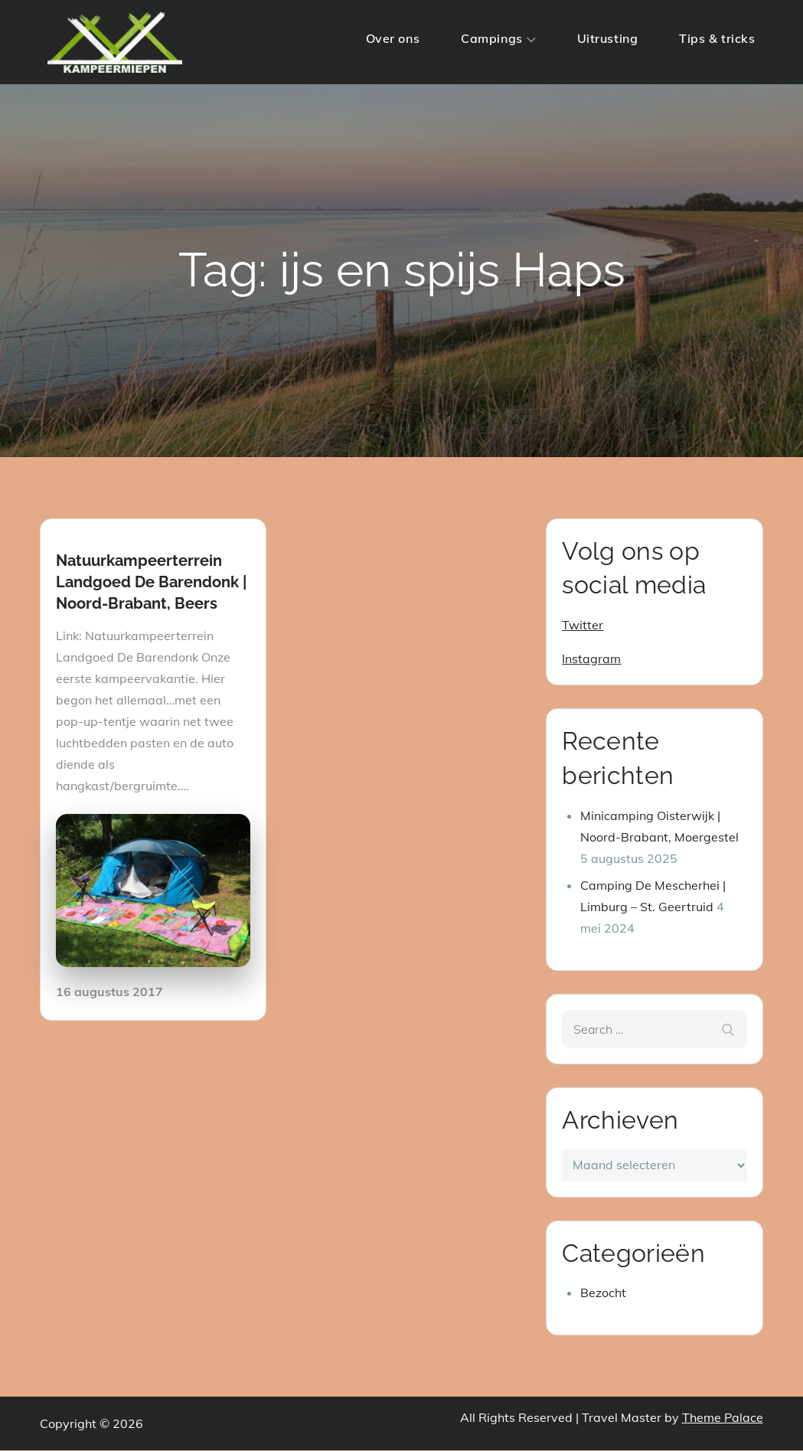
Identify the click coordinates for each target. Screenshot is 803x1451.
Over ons (392, 38)
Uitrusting (607, 38)
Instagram (591, 658)
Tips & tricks (717, 38)
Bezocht (603, 1293)
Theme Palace (722, 1418)
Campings (498, 38)
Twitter (582, 624)
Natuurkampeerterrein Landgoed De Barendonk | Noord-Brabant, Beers (151, 582)
